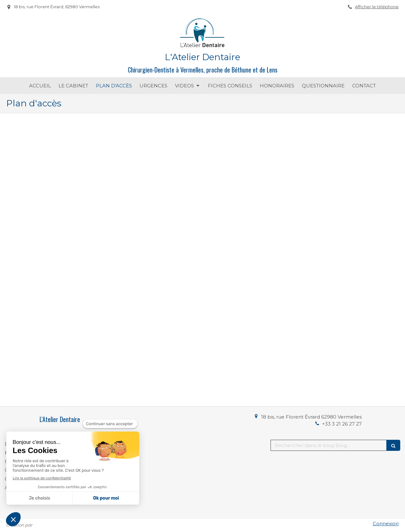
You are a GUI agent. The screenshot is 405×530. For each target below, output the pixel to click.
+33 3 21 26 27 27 (342, 424)
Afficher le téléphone (377, 6)
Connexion (386, 524)
